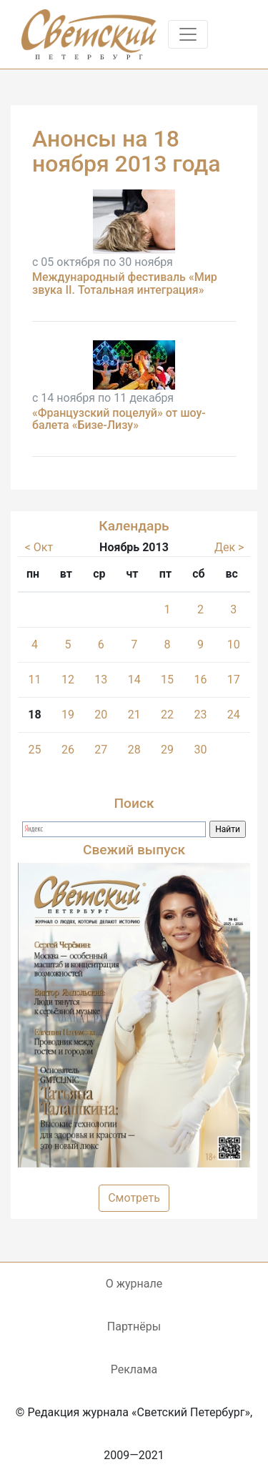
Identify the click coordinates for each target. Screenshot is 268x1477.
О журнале (134, 1283)
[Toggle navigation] (188, 34)
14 (134, 679)
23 (200, 714)
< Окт (39, 547)
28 (134, 749)
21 (134, 714)
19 (67, 714)
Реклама (134, 1369)
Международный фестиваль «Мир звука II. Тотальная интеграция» (124, 283)
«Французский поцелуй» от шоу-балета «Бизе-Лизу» (119, 419)
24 (233, 714)
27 (100, 749)
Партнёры (134, 1326)
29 (167, 749)
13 (100, 679)
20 (100, 714)
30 (200, 749)
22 (167, 714)
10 (233, 644)
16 (200, 679)
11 (34, 679)
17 (233, 679)
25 (34, 749)
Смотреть (134, 1198)
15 (167, 679)
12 (67, 679)
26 (67, 749)
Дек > (229, 547)
